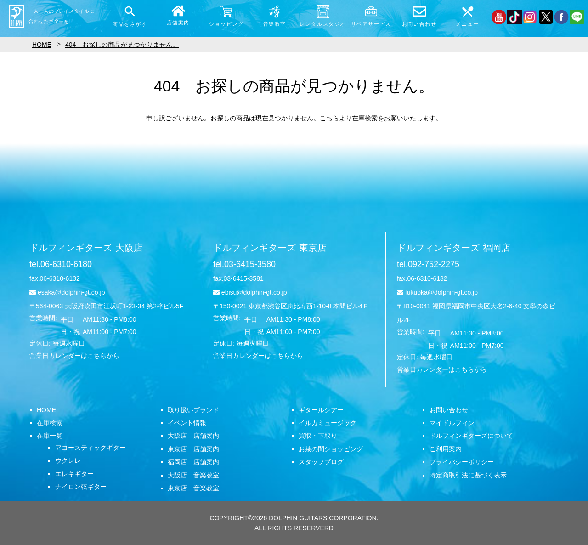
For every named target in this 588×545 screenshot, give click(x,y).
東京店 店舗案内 (193, 449)
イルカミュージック (327, 422)
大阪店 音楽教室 (193, 475)
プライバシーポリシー (462, 462)
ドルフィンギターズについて (471, 435)
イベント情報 (187, 422)
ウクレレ (68, 460)
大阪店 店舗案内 (193, 435)
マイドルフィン (452, 422)
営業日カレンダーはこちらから (74, 355)
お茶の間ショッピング (331, 449)
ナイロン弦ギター (81, 486)
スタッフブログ (321, 462)
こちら (329, 118)
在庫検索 (49, 422)
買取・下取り (318, 435)
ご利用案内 (446, 449)
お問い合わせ (449, 410)
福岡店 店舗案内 (193, 462)
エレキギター (74, 473)
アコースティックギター (90, 447)
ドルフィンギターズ (86, 248)
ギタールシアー (321, 410)
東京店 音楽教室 (193, 488)
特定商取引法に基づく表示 (468, 475)
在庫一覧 (49, 435)
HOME (46, 410)
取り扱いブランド (193, 410)
